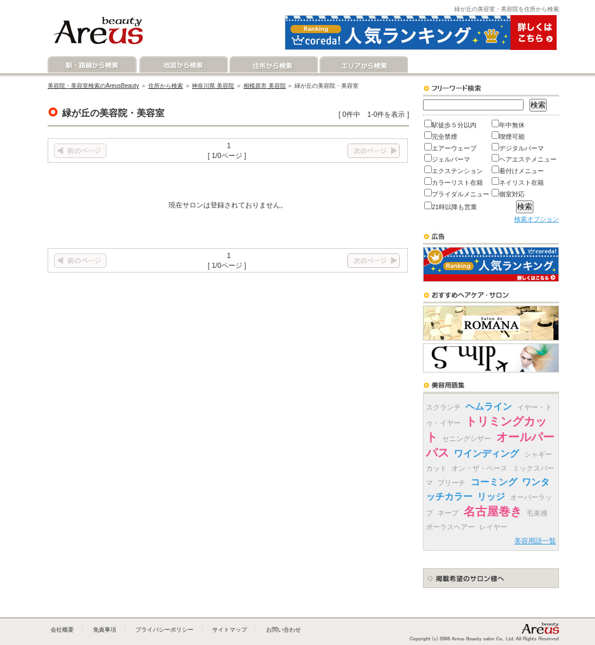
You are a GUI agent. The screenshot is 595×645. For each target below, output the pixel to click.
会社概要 (62, 629)
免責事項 (104, 629)
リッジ (491, 496)
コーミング (494, 482)
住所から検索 (273, 64)
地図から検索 (183, 64)
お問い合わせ (283, 629)
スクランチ (443, 407)
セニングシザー (466, 439)
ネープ (448, 513)
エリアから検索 (363, 64)
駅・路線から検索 (93, 64)
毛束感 (536, 513)
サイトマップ (229, 629)
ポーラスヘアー (450, 527)
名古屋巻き (493, 511)
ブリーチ (451, 483)
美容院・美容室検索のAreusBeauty (93, 86)
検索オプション (536, 219)
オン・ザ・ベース (479, 468)
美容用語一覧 (535, 541)
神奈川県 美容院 (213, 86)
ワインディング (486, 453)
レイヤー (493, 527)
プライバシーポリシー (164, 629)
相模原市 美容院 (264, 86)
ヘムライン (488, 406)
